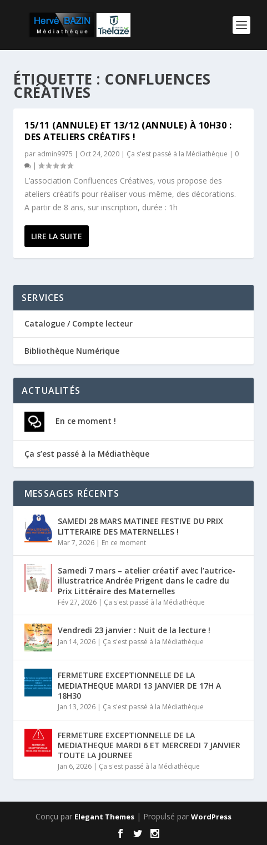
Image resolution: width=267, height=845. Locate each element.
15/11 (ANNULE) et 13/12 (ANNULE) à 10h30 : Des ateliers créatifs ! (127, 131)
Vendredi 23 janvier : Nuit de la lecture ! (134, 630)
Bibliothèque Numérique (71, 350)
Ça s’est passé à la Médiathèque (86, 453)
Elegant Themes (104, 817)
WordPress (211, 817)
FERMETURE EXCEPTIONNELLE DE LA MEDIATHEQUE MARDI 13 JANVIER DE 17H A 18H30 (139, 685)
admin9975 (55, 154)
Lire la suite (56, 236)
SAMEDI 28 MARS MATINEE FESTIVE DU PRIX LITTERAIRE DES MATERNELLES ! (140, 526)
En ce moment (124, 542)
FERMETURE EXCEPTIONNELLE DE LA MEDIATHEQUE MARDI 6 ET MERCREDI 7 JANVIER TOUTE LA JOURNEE (149, 745)
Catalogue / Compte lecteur (78, 323)
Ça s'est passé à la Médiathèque (177, 154)
